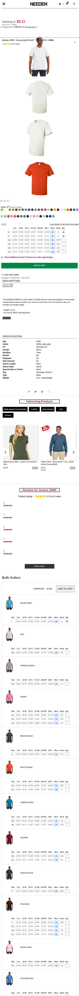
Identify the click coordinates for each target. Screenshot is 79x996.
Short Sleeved (47, 409)
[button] (60, 4)
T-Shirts (34, 409)
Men (61, 409)
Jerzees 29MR (8, 285)
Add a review (39, 566)
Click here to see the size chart (64, 224)
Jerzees (5, 40)
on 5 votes (15, 44)
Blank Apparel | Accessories (15, 409)
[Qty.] (64, 240)
